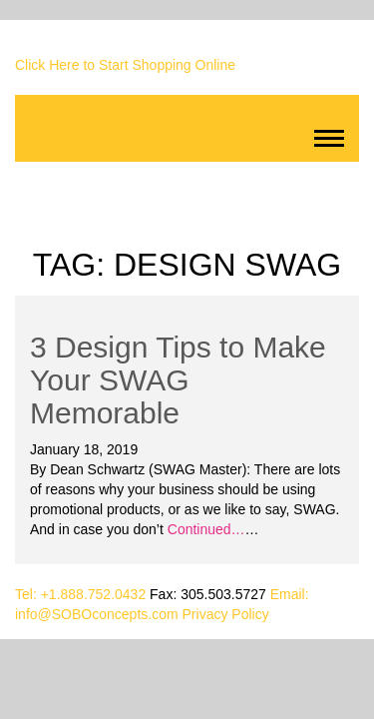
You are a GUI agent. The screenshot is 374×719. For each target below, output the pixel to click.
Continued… (204, 529)
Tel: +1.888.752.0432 (80, 594)
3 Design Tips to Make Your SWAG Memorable (178, 380)
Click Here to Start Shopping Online (125, 65)
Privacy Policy (226, 614)
